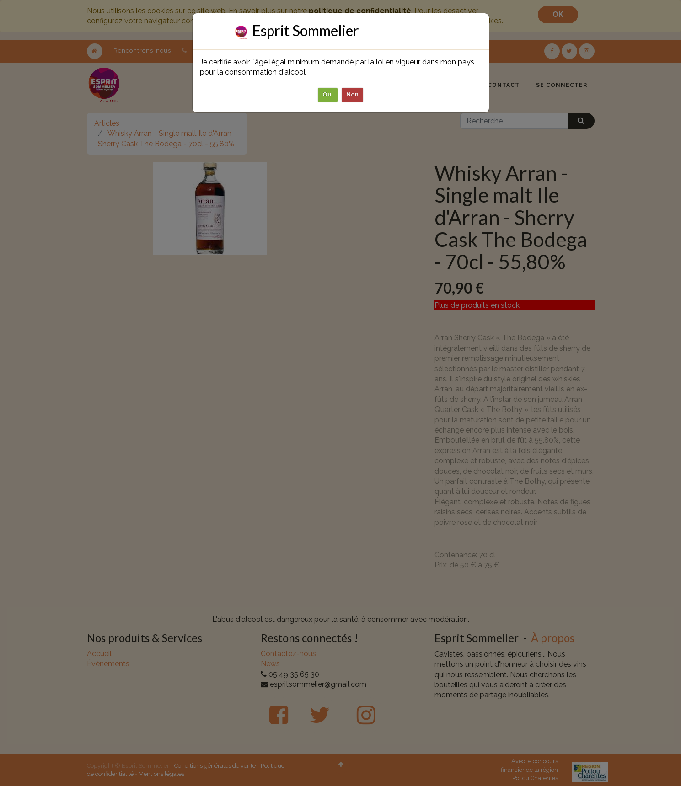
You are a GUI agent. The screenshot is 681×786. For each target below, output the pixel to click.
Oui (327, 94)
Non (352, 94)
